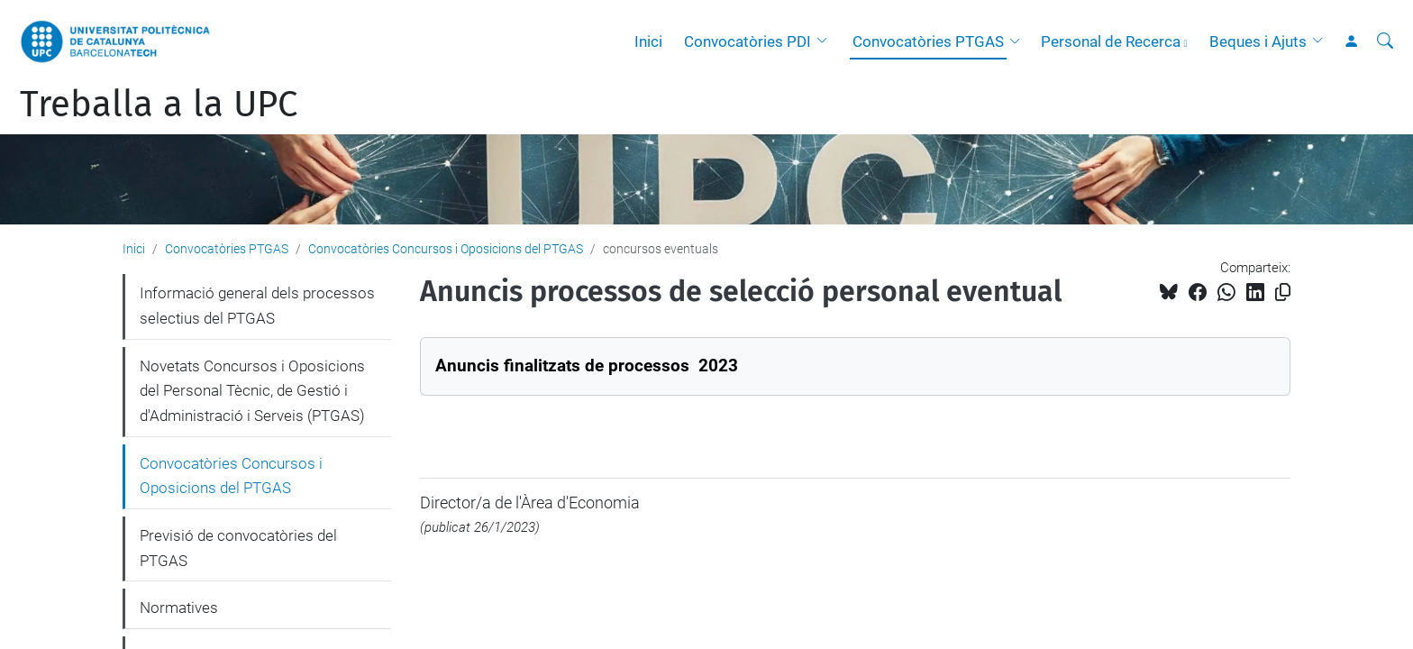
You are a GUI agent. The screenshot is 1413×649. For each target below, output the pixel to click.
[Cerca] (1385, 41)
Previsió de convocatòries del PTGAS (238, 548)
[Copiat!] (1282, 292)
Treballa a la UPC (158, 104)
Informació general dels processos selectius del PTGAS (257, 305)
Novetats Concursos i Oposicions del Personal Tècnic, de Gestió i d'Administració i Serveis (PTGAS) (252, 391)
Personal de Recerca (1111, 41)
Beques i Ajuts (1258, 41)
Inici (648, 41)
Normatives (179, 608)
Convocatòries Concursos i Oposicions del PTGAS (445, 249)
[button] (826, 41)
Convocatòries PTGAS (928, 41)
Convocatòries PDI (747, 41)
